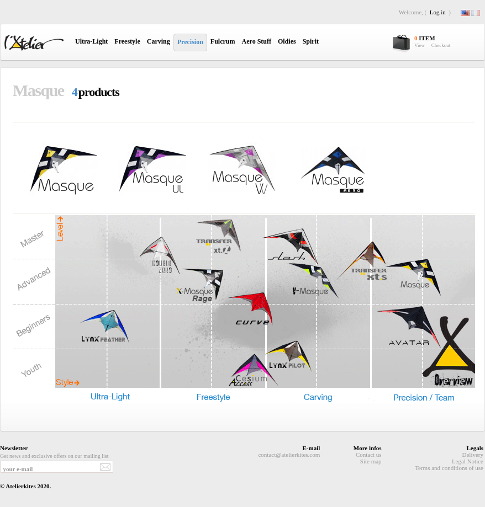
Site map (371, 461)
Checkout (441, 45)
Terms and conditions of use (449, 468)
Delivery (472, 454)
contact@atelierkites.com (289, 454)
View (419, 45)
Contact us (369, 454)
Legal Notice (467, 461)
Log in (438, 12)
